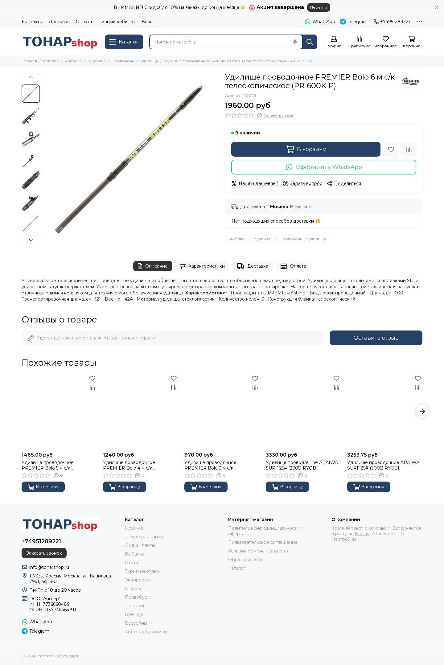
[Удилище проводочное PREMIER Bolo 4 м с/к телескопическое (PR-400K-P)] (140, 411)
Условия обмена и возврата (259, 551)
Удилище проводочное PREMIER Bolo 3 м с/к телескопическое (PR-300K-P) (218, 465)
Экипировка (138, 580)
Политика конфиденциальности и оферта (265, 530)
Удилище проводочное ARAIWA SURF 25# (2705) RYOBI (302, 465)
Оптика (133, 588)
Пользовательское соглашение (263, 542)
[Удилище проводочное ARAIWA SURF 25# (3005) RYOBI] (384, 411)
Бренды (134, 614)
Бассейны (136, 623)
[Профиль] (334, 42)
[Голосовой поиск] (295, 42)
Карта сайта (68, 656)
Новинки (135, 528)
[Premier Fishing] (410, 81)
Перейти (318, 7)
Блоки (362, 533)
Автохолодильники (146, 631)
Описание (153, 266)
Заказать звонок (44, 553)
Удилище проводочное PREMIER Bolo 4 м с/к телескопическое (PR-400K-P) (137, 465)
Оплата (84, 21)
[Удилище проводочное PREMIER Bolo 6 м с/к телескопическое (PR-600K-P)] (131, 160)
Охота (131, 562)
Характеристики (202, 266)
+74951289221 (392, 21)
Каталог (51, 61)
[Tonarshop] (60, 41)
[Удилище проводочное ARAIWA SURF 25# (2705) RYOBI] (303, 411)
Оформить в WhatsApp (324, 167)
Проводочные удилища (135, 61)
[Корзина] (411, 42)
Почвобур (136, 597)
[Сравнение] (359, 42)
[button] (31, 77)
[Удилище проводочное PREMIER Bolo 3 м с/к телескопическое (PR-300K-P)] (222, 411)
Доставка (59, 21)
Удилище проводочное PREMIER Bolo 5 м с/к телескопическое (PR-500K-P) (55, 465)
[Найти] (309, 42)
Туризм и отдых (142, 571)
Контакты (32, 21)
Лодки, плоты (140, 545)
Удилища (96, 61)
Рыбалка (73, 61)
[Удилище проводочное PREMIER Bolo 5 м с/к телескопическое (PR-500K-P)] (59, 411)
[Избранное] (385, 42)
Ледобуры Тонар (144, 537)
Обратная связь (245, 559)
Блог (147, 21)
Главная (29, 61)
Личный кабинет (116, 21)
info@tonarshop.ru (49, 567)
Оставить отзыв (376, 338)
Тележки (134, 606)
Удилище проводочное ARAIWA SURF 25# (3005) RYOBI (383, 465)
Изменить (300, 206)
